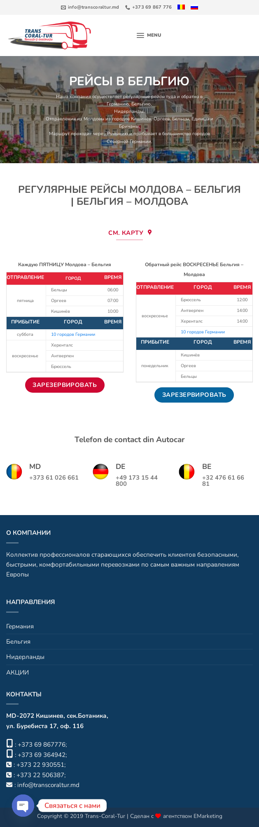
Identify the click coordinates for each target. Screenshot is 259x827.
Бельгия (18, 641)
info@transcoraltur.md (48, 785)
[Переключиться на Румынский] (183, 7)
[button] (149, 35)
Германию (118, 104)
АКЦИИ (17, 672)
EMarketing (208, 816)
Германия (20, 626)
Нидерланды (128, 112)
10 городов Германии (73, 334)
